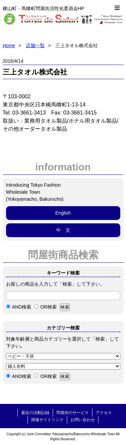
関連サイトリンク (47, 419)
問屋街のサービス (72, 412)
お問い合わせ (83, 419)
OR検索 (45, 307)
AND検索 (19, 307)
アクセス (104, 412)
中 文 (63, 230)
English (63, 213)
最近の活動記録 (35, 412)
